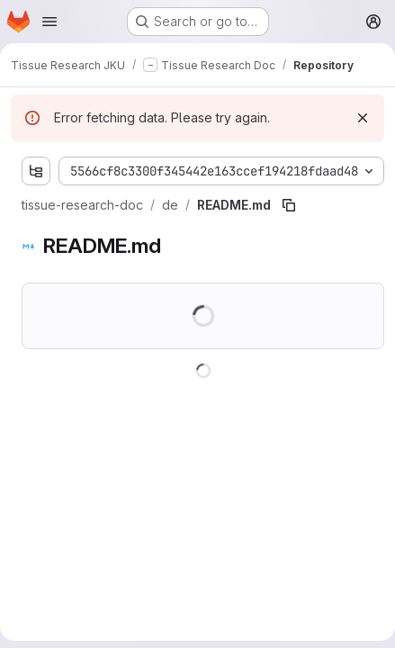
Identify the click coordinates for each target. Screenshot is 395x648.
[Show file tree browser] (36, 171)
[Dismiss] (362, 118)
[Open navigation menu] (49, 21)
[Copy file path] (288, 205)
